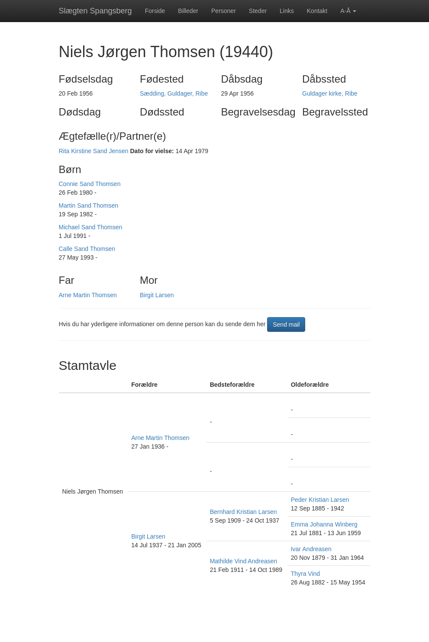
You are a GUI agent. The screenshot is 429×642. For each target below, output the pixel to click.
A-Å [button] (348, 10)
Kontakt (317, 10)
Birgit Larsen (157, 295)
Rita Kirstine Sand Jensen (94, 151)
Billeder (188, 10)
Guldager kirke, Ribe (330, 93)
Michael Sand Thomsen (91, 227)
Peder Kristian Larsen (320, 499)
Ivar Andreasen (311, 549)
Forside (155, 10)
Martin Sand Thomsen (88, 205)
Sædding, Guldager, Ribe (174, 93)
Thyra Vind (305, 573)
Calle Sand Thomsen (87, 248)
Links (287, 10)
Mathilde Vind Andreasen (243, 561)
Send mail (286, 324)
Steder (258, 10)
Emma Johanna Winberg (324, 524)
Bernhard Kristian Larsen (243, 511)
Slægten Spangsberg (95, 10)
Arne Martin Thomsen (88, 295)
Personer (223, 10)
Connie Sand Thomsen (90, 183)
